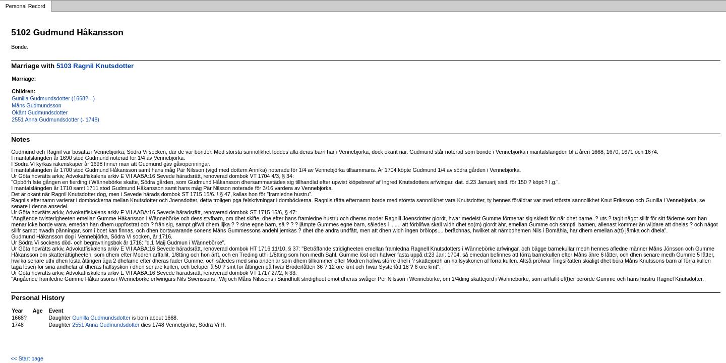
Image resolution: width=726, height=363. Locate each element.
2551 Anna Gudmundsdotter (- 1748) (55, 119)
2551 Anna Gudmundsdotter (105, 325)
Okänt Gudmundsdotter (40, 112)
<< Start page (27, 358)
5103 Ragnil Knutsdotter (95, 66)
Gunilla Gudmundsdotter (101, 318)
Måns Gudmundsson (36, 105)
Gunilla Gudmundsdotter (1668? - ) (53, 98)
